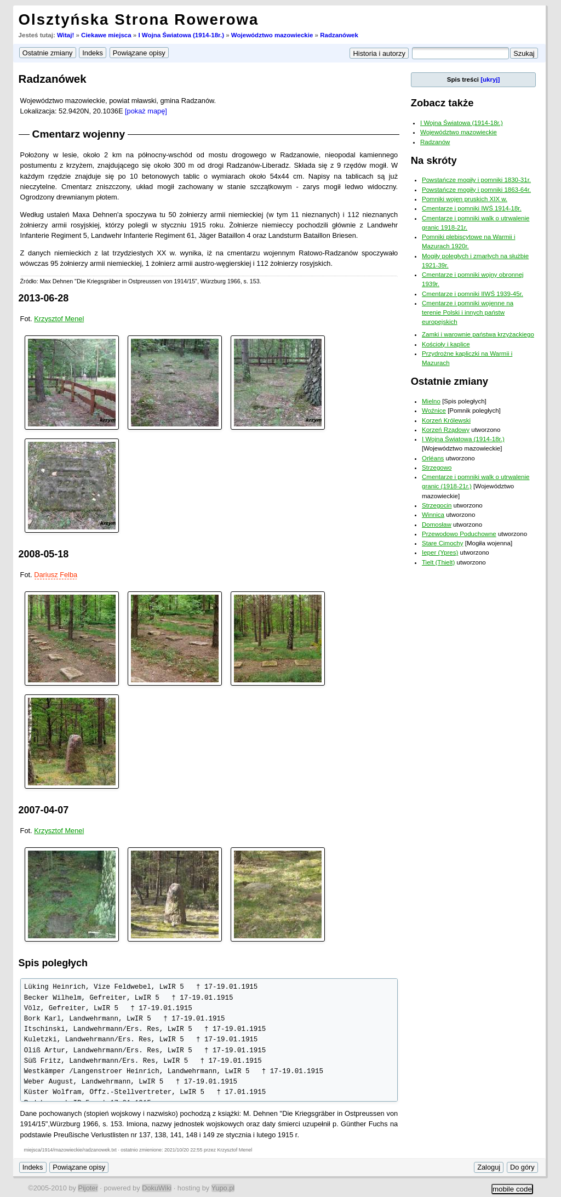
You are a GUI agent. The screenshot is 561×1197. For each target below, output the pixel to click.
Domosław (436, 524)
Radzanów (435, 142)
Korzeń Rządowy (446, 429)
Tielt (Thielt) (438, 562)
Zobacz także (442, 103)
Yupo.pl (223, 1188)
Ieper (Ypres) (440, 552)
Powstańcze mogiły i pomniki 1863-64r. (476, 189)
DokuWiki (156, 1188)
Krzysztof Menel (59, 319)
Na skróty (434, 160)
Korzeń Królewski (446, 420)
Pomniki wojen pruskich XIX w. (464, 199)
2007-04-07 (44, 810)
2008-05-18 (44, 554)
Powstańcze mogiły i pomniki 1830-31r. (476, 179)
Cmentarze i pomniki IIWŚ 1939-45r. (472, 293)
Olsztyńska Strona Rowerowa (139, 19)
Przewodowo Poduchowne (459, 534)
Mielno (431, 401)
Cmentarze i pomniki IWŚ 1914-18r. (472, 208)
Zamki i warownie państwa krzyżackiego (478, 334)
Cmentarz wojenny (78, 134)
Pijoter (88, 1188)
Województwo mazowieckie (272, 35)
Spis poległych (53, 962)
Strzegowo (436, 467)
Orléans (433, 458)
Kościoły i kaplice (446, 344)
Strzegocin (436, 505)
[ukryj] (490, 79)
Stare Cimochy (442, 543)
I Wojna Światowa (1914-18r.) (181, 35)
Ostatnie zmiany (449, 381)
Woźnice (434, 410)
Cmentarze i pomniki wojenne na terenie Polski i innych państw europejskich (467, 313)
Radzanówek (339, 35)
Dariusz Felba (55, 575)
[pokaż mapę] (146, 111)
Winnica (433, 514)
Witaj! (65, 35)
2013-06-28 (44, 298)
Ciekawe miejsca (106, 35)
